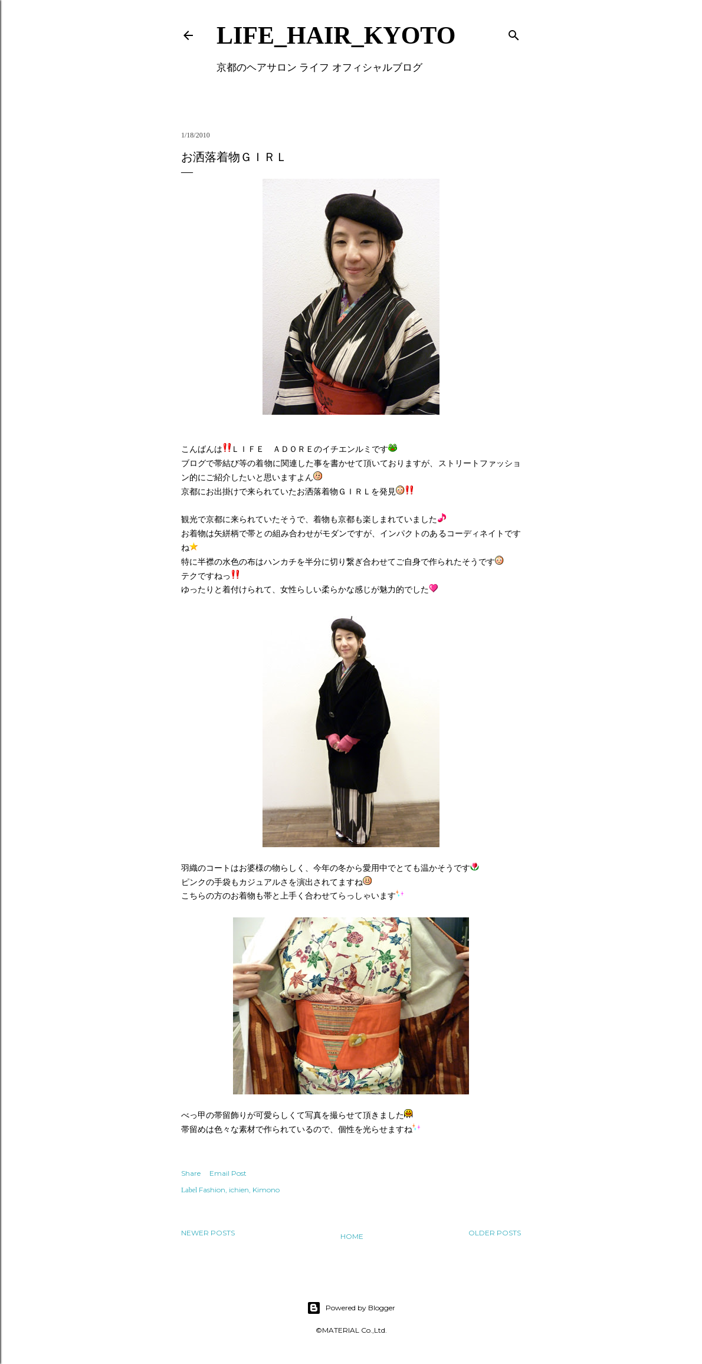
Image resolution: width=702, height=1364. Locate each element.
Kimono (266, 1189)
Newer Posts (208, 1232)
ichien (239, 1189)
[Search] (514, 32)
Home (351, 1236)
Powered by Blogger (351, 1308)
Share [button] (191, 1173)
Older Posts (494, 1232)
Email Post (228, 1173)
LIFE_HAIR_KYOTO (335, 35)
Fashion (212, 1189)
